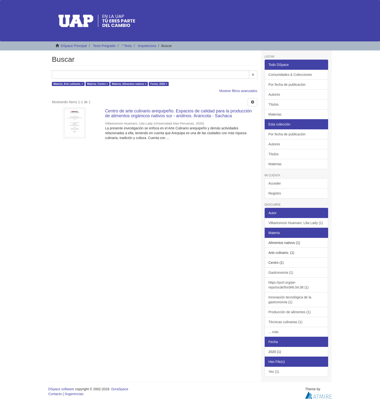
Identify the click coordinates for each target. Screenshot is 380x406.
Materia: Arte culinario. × (68, 83)
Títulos (274, 104)
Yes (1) (274, 372)
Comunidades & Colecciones (290, 75)
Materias (275, 114)
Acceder (275, 183)
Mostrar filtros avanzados (238, 91)
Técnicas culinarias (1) (285, 322)
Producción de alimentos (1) (290, 312)
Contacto (55, 394)
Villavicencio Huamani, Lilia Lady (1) (296, 223)
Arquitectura (147, 46)
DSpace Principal (74, 46)
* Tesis (127, 46)
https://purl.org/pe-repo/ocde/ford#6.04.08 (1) (289, 285)
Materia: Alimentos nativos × (129, 83)
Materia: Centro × (97, 83)
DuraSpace (119, 389)
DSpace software (61, 389)
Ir (253, 75)
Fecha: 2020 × (158, 83)
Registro (275, 193)
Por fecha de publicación (287, 84)
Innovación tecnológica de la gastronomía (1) (290, 299)
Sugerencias (73, 394)
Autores (274, 94)
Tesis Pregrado (104, 46)
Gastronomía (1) (281, 272)
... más (274, 332)
